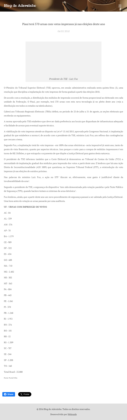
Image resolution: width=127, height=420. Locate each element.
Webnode (72, 414)
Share (8, 394)
